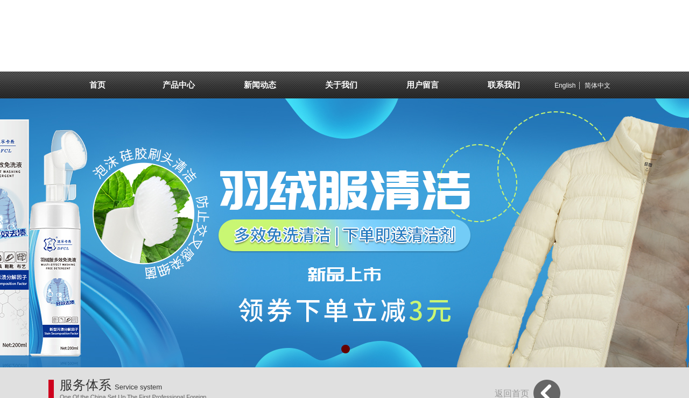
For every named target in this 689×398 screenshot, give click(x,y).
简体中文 (597, 85)
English (564, 85)
